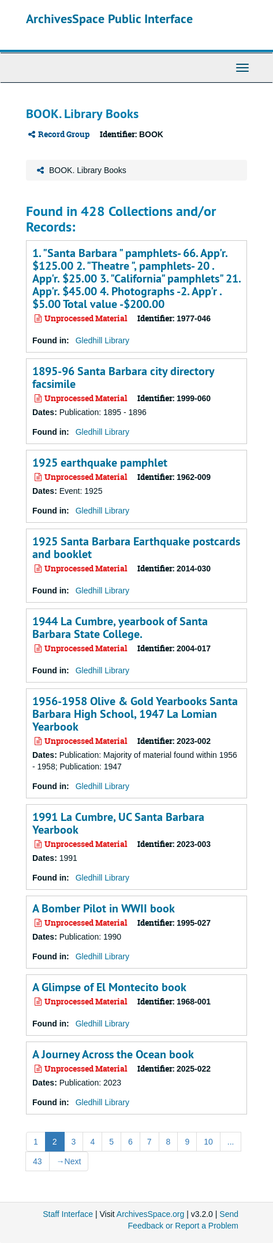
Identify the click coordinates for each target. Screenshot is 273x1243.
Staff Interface (68, 1214)
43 (37, 1161)
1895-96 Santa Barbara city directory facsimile (123, 377)
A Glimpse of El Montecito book (109, 987)
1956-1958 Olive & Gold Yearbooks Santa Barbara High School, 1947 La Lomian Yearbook (135, 714)
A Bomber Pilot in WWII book (103, 908)
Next (69, 1161)
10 (208, 1141)
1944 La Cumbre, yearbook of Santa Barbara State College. (120, 627)
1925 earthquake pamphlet (99, 462)
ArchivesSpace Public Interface (109, 18)
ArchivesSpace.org (151, 1214)
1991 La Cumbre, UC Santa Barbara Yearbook (118, 823)
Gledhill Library (102, 340)
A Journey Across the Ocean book (113, 1054)
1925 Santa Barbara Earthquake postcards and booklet (136, 548)
